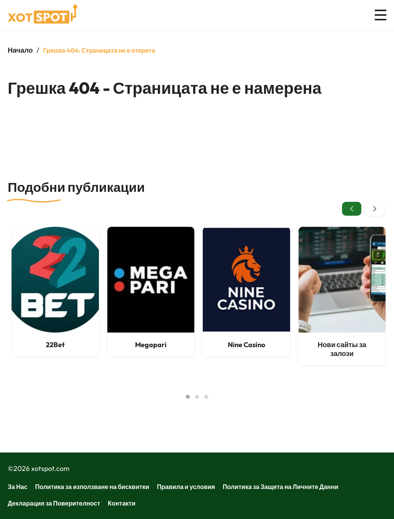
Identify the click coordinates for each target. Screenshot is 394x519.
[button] (187, 397)
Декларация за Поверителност (54, 503)
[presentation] (351, 209)
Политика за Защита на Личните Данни (281, 487)
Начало (20, 50)
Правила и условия (186, 487)
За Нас (17, 487)
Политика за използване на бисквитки (92, 487)
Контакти (121, 503)
